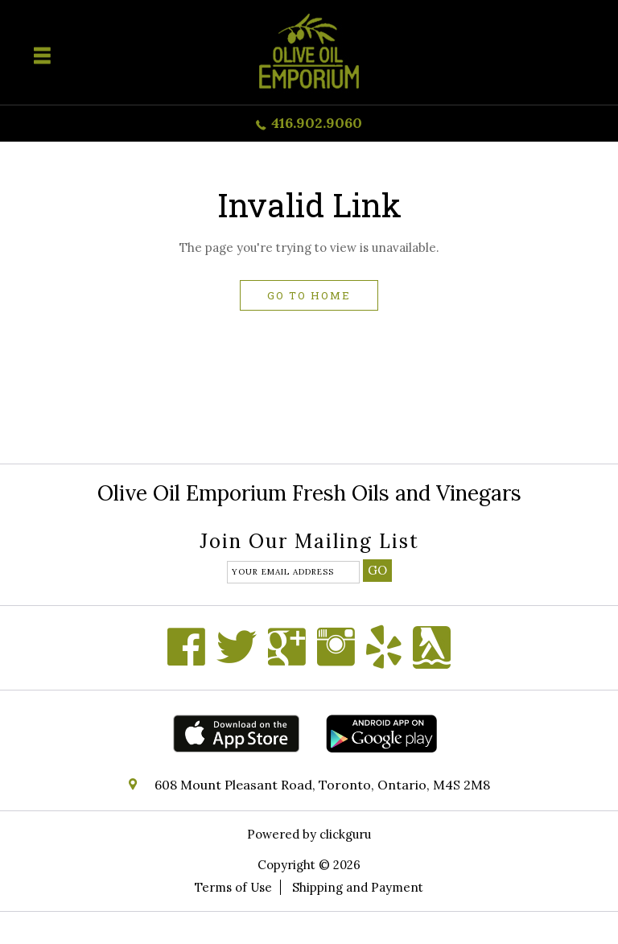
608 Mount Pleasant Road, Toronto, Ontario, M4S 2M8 (322, 785)
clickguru (345, 834)
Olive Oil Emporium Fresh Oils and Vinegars (309, 493)
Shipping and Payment (357, 887)
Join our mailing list (309, 543)
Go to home (309, 295)
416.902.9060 (316, 122)
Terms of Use (233, 887)
